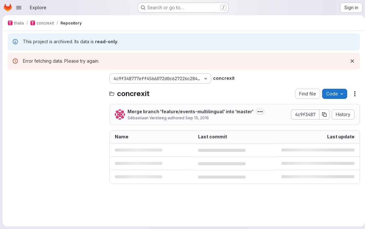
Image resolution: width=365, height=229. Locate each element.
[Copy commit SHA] (322, 114)
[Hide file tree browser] (13, 78)
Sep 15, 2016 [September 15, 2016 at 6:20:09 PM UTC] (197, 117)
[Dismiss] (350, 61)
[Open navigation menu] (19, 8)
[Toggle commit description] (260, 111)
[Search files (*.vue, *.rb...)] (55, 91)
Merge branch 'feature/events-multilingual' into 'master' (190, 111)
